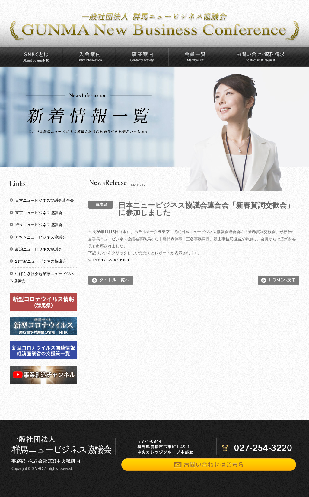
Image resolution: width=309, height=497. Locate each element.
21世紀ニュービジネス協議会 (40, 261)
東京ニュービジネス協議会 (38, 213)
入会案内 (89, 56)
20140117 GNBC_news (108, 260)
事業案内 (142, 56)
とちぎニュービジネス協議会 (40, 237)
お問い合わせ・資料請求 (260, 56)
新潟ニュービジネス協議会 (38, 249)
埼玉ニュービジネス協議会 (38, 225)
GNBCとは (36, 56)
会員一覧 (194, 56)
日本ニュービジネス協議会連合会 (44, 200)
